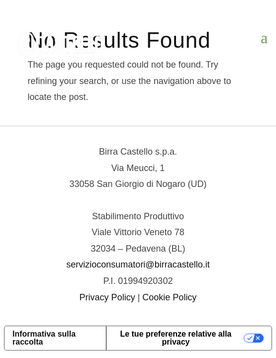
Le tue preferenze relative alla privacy (175, 338)
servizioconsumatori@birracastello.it (137, 264)
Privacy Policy (107, 297)
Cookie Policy (169, 297)
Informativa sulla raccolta (44, 338)
